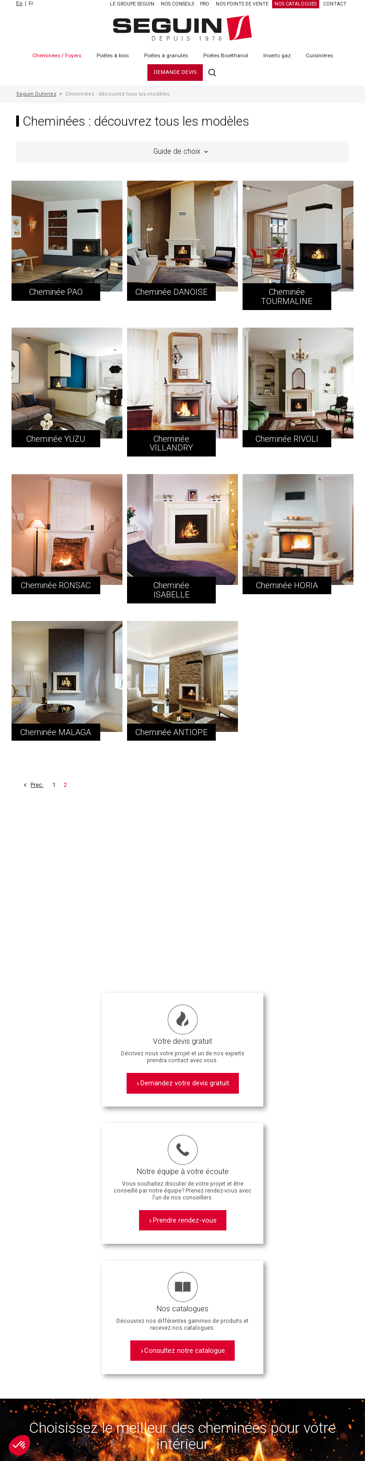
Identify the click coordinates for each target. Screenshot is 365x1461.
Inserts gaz (277, 55)
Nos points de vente (242, 4)
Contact (335, 4)
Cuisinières (319, 55)
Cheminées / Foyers (56, 55)
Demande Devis (175, 72)
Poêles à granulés (166, 55)
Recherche (212, 72)
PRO (204, 4)
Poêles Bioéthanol (225, 55)
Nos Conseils (177, 4)
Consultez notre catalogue (184, 1350)
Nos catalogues (295, 4)
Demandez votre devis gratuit (184, 1083)
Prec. (36, 784)
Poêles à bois (113, 55)
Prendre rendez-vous (185, 1220)
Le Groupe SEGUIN (132, 4)
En (19, 3)
